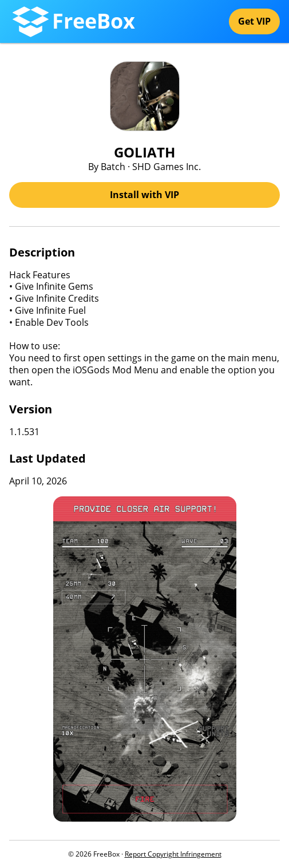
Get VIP (254, 21)
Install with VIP (144, 194)
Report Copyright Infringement (173, 854)
